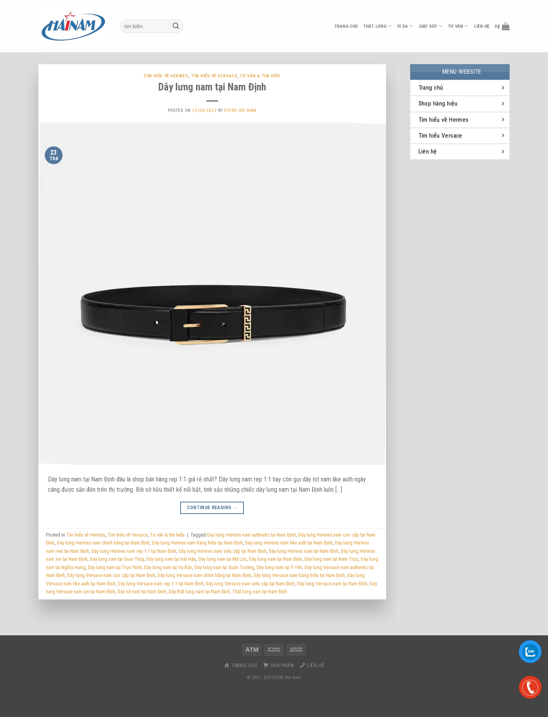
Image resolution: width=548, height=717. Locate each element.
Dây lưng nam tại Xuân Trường (224, 567)
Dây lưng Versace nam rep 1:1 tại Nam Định (161, 584)
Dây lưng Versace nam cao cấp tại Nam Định (111, 575)
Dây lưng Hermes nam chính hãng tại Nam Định (103, 543)
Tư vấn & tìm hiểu (260, 76)
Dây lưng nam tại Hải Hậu (171, 559)
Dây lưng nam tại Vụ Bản (168, 567)
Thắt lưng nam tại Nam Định (259, 591)
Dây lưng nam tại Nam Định (212, 87)
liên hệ (481, 26)
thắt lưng (377, 26)
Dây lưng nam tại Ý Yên (279, 567)
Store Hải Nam (240, 110)
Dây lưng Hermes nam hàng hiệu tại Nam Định (197, 543)
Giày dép (431, 26)
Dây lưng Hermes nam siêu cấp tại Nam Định (222, 551)
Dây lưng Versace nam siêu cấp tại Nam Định (250, 584)
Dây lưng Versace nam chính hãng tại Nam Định (204, 575)
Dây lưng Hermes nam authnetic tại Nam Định (251, 535)
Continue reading (212, 508)
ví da (405, 26)
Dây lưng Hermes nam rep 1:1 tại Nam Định (133, 551)
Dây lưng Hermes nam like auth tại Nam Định (289, 543)
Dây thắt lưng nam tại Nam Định (199, 591)
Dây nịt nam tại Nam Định (142, 591)
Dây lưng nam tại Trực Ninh (115, 567)
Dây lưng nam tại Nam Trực (331, 559)
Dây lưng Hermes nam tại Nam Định (304, 551)
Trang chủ (346, 26)
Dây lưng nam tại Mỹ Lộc (222, 559)
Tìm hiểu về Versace (214, 76)
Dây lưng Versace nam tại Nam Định (332, 584)
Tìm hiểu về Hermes (166, 76)
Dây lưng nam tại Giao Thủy (117, 559)
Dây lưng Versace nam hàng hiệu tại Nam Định (299, 575)
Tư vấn (458, 26)
